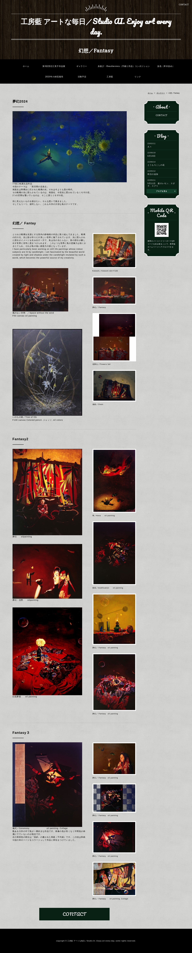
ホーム (26, 66)
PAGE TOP (186, 947)
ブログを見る (161, 191)
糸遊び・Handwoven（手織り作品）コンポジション (124, 66)
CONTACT (184, 4)
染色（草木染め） (165, 66)
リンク (137, 76)
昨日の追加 (153, 174)
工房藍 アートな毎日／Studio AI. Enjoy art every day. (96, 26)
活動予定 (82, 76)
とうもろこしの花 (156, 165)
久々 (150, 147)
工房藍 (110, 76)
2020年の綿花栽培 (54, 76)
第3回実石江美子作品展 (53, 66)
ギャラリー (81, 66)
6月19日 (152, 156)
